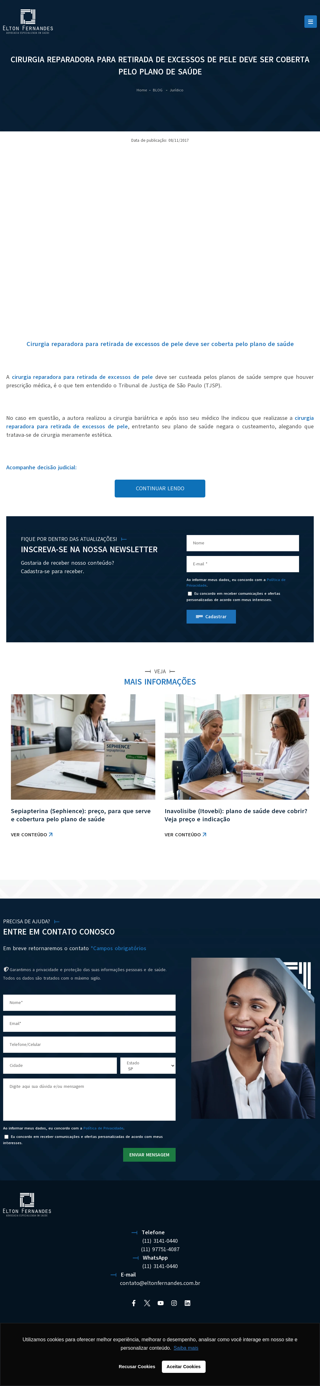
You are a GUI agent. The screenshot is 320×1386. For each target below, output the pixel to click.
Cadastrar (216, 617)
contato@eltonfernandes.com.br (160, 1283)
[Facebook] (134, 1303)
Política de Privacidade (103, 1128)
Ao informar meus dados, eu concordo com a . (236, 582)
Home (142, 90)
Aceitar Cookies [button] (184, 1366)
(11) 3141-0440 (160, 1241)
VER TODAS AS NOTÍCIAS (287, 864)
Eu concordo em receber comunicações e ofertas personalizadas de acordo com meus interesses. (233, 597)
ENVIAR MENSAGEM (149, 1155)
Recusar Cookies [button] (137, 1366)
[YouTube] (160, 1303)
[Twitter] (147, 1303)
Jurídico (176, 90)
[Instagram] (174, 1303)
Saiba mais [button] (186, 1348)
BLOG (158, 90)
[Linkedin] (187, 1303)
